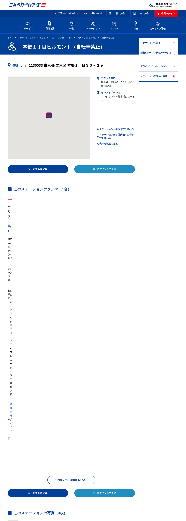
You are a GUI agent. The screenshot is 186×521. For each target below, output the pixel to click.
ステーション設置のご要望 (153, 76)
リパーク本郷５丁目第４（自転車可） (73, 427)
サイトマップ (111, 496)
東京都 (43, 38)
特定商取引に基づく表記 (91, 496)
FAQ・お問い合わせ (93, 13)
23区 (52, 38)
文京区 (61, 38)
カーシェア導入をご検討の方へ (64, 13)
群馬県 (86, 471)
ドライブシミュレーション (153, 66)
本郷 (70, 38)
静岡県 (73, 476)
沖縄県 (73, 480)
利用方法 (49, 25)
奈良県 (136, 476)
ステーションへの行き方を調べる (116, 129)
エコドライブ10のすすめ (131, 496)
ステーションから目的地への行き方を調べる (116, 136)
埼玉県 (98, 471)
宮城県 (48, 471)
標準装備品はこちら (21, 293)
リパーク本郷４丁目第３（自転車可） (28, 439)
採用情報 (56, 508)
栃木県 (73, 471)
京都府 (98, 476)
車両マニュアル (51, 293)
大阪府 (111, 476)
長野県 (60, 476)
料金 (71, 25)
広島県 (148, 476)
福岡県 (48, 480)
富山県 (35, 476)
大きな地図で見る (108, 143)
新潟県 (148, 471)
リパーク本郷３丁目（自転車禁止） (72, 433)
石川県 (48, 476)
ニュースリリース (71, 508)
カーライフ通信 (158, 25)
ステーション (93, 25)
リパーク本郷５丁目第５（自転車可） (28, 427)
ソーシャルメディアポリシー (53, 511)
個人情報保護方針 (89, 508)
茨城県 (60, 471)
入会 (136, 25)
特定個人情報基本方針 (109, 508)
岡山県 (35, 480)
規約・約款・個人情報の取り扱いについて (58, 496)
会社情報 (45, 508)
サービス (28, 25)
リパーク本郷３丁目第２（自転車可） (28, 433)
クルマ (114, 25)
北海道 (35, 471)
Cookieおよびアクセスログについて (155, 508)
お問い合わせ (14, 496)
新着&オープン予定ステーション (155, 54)
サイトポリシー (29, 496)
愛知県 (86, 476)
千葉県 (111, 471)
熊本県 (60, 480)
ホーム (10, 38)
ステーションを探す (26, 38)
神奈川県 (137, 471)
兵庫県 (123, 476)
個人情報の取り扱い (129, 508)
